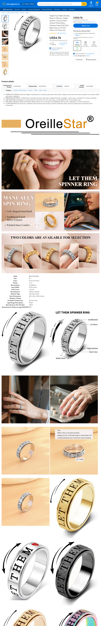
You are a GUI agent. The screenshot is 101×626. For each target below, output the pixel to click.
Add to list (79, 59)
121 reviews (63, 33)
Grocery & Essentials (34, 9)
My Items (71, 9)
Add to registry (91, 59)
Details (88, 55)
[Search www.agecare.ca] (59, 4)
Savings (24, 9)
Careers (64, 9)
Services (17, 9)
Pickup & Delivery (47, 9)
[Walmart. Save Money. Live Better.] (10, 4)
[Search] (84, 4)
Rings (40, 90)
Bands (45, 90)
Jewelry (27, 12)
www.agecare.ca (54, 49)
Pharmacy (57, 9)
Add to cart (86, 26)
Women (22, 12)
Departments (8, 9)
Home (3, 12)
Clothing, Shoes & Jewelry (12, 12)
